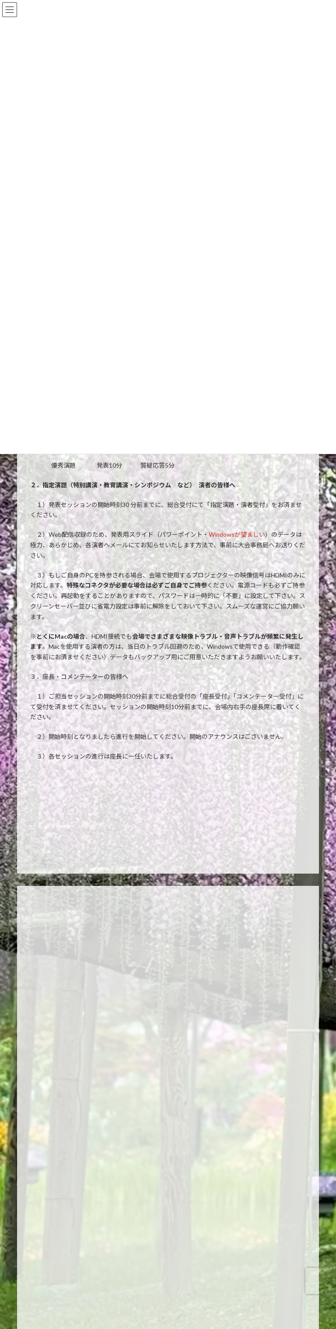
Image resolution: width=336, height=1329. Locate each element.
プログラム (50, 1067)
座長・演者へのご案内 (63, 1175)
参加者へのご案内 (58, 1160)
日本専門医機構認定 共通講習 (73, 1084)
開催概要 (47, 991)
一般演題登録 (52, 1052)
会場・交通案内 (55, 1207)
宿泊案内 (47, 1191)
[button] (168, 1298)
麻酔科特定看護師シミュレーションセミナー (89, 1115)
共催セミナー (52, 1099)
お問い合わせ (52, 1252)
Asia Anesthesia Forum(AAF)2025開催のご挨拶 (93, 1007)
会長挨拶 (47, 975)
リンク (44, 1268)
